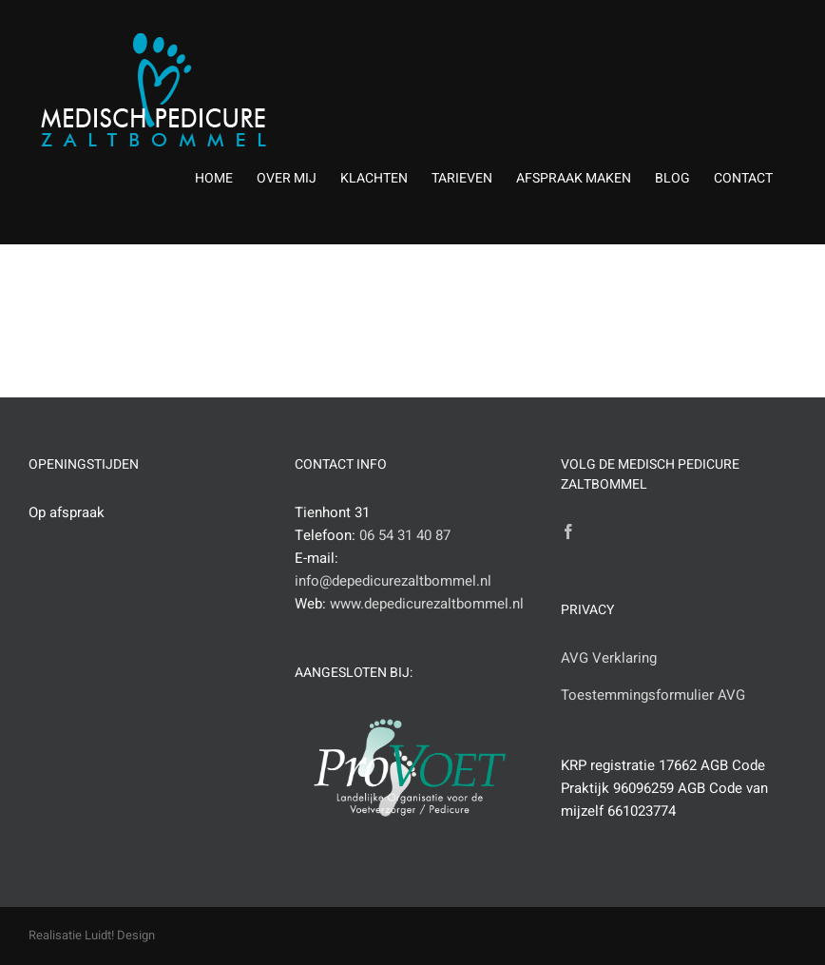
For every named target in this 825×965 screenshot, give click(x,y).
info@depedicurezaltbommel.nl (393, 580)
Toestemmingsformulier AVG (653, 695)
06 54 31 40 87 (405, 535)
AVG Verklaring (609, 657)
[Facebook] (568, 531)
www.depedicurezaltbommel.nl (427, 603)
